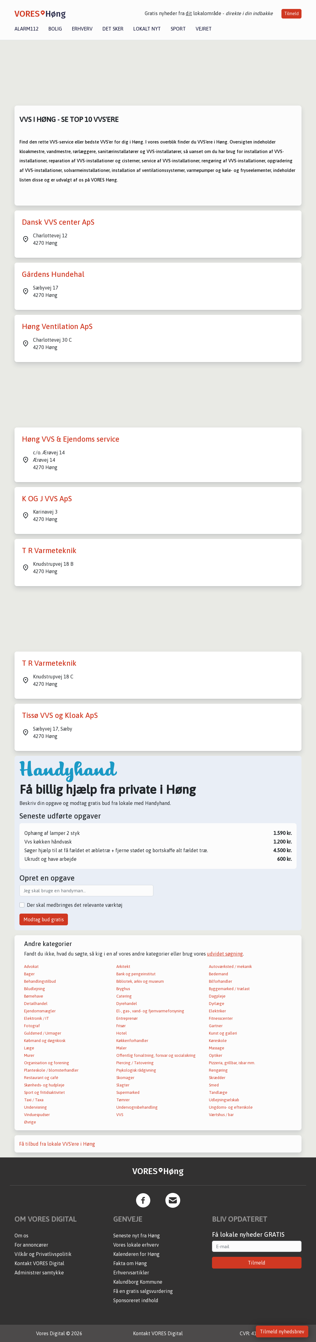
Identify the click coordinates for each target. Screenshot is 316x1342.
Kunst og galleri (223, 1033)
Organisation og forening (46, 1063)
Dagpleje (217, 996)
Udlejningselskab (224, 1100)
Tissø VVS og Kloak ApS (60, 715)
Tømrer (123, 1100)
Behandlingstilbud (40, 981)
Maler (121, 1048)
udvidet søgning (225, 953)
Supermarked (127, 1092)
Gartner (215, 1025)
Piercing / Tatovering (135, 1063)
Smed (214, 1085)
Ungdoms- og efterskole (231, 1107)
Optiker (215, 1055)
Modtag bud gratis (43, 919)
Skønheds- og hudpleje (44, 1085)
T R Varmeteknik (49, 550)
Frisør (121, 1025)
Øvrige (30, 1122)
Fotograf (32, 1025)
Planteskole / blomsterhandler (51, 1070)
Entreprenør (127, 1018)
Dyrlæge (216, 1003)
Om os (21, 1235)
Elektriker (217, 1011)
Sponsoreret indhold (135, 1300)
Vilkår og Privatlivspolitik (43, 1254)
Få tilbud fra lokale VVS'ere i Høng (57, 1144)
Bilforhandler (220, 981)
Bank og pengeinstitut (136, 974)
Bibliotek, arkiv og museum (140, 981)
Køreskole (218, 1040)
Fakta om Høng (130, 1263)
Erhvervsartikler (131, 1272)
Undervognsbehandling (137, 1107)
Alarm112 (27, 28)
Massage (216, 1048)
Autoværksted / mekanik (230, 966)
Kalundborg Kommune (137, 1282)
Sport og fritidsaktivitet (44, 1092)
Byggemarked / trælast (229, 988)
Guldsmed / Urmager (42, 1033)
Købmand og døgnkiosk (44, 1040)
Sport (178, 28)
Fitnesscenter (221, 1018)
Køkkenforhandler (132, 1040)
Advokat (31, 966)
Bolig (55, 28)
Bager (29, 974)
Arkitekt (123, 966)
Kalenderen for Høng (136, 1254)
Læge (29, 1048)
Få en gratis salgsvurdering (143, 1291)
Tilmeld (291, 13)
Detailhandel (36, 1003)
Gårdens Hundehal (53, 274)
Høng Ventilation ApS (57, 326)
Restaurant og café (41, 1077)
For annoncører (31, 1245)
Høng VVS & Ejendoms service (70, 439)
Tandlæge (218, 1092)
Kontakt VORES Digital (39, 1263)
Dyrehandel (126, 1003)
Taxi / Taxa (34, 1100)
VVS (119, 1114)
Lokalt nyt (147, 28)
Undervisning (35, 1107)
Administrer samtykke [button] (39, 1272)
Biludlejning (34, 988)
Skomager (125, 1077)
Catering (124, 996)
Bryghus (123, 988)
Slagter (122, 1085)
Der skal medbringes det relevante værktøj (75, 905)
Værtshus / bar (221, 1114)
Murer (29, 1055)
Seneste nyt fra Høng (136, 1235)
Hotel (121, 1033)
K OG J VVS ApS (47, 498)
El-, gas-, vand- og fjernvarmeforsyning (150, 1011)
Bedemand (218, 974)
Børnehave (33, 996)
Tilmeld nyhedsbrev (282, 1331)
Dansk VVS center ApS (58, 222)
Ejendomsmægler (40, 1011)
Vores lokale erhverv (136, 1245)
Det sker (112, 28)
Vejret (204, 28)
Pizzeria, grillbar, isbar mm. (232, 1063)
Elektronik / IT (36, 1018)
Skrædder (217, 1077)
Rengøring (218, 1070)
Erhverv (82, 28)
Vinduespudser (37, 1114)
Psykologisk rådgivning (136, 1070)
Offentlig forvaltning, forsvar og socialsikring (156, 1055)
